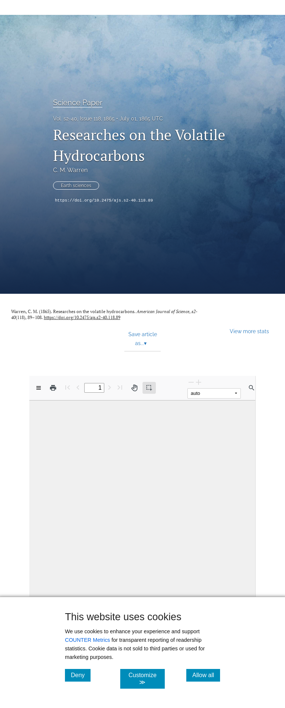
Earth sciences (76, 185)
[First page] (67, 387)
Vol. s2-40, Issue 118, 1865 (84, 119)
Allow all (206, 675)
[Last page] (119, 387)
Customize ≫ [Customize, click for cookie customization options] (146, 678)
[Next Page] (109, 387)
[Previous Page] (77, 387)
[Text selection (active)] (149, 388)
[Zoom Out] (191, 382)
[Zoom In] (198, 382)
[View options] (38, 387)
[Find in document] (251, 388)
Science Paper (77, 102)
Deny (81, 675)
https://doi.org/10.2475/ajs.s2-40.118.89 (104, 200)
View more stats (249, 331)
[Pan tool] (134, 388)
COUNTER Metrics (87, 640)
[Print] (53, 388)
